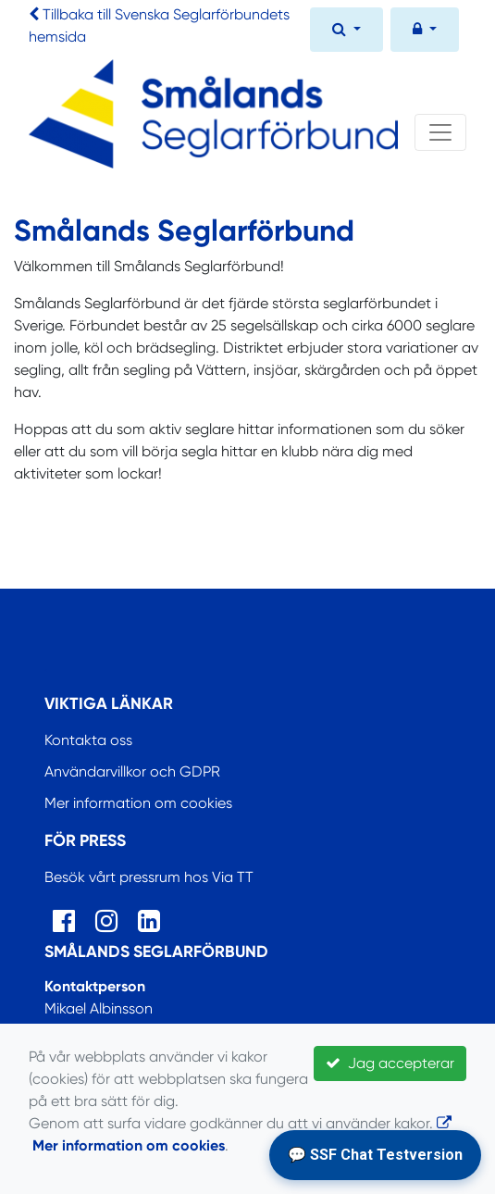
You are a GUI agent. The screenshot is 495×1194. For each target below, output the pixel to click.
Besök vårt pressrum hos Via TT (149, 877)
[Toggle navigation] (440, 132)
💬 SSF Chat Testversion (375, 1154)
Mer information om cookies (138, 803)
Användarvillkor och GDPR (132, 771)
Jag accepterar (390, 1063)
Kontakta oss (88, 740)
